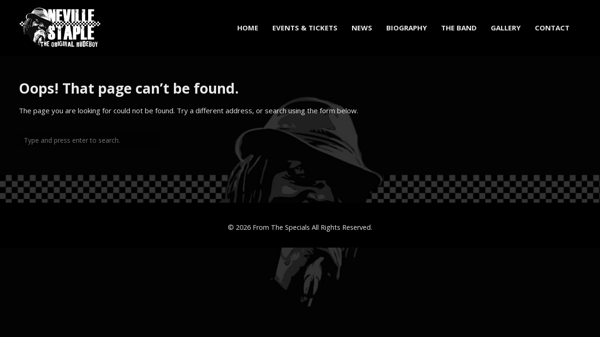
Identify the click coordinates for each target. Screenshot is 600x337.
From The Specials (281, 227)
